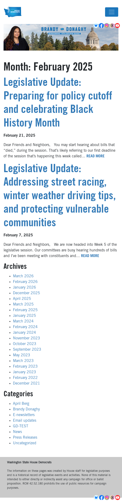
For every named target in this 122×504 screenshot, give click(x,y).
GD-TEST (20, 426)
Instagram (107, 25)
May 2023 (21, 355)
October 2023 (24, 344)
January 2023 (24, 372)
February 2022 (25, 378)
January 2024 (24, 333)
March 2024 (23, 321)
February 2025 (25, 310)
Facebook (101, 25)
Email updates (24, 421)
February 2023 (25, 367)
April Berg (21, 404)
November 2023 (26, 338)
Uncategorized (24, 443)
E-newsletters (24, 415)
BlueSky (96, 25)
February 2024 (25, 327)
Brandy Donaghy (26, 409)
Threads (112, 25)
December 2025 (26, 293)
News (17, 432)
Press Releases (25, 438)
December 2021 (26, 383)
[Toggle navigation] (111, 12)
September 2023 (27, 350)
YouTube (118, 25)
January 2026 (24, 288)
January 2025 (24, 316)
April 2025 (22, 299)
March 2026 (23, 276)
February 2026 (25, 282)
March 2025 (23, 304)
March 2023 (23, 361)
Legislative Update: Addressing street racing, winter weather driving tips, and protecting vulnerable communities (60, 196)
